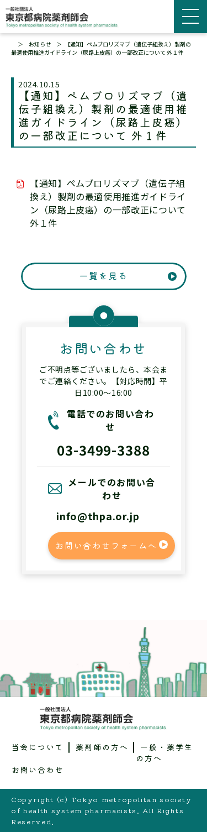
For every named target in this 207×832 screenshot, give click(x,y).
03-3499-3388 (104, 449)
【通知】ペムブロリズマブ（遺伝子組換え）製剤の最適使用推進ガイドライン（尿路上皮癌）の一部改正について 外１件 (108, 202)
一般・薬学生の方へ (164, 752)
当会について (38, 746)
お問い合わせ (38, 769)
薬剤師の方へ (102, 746)
